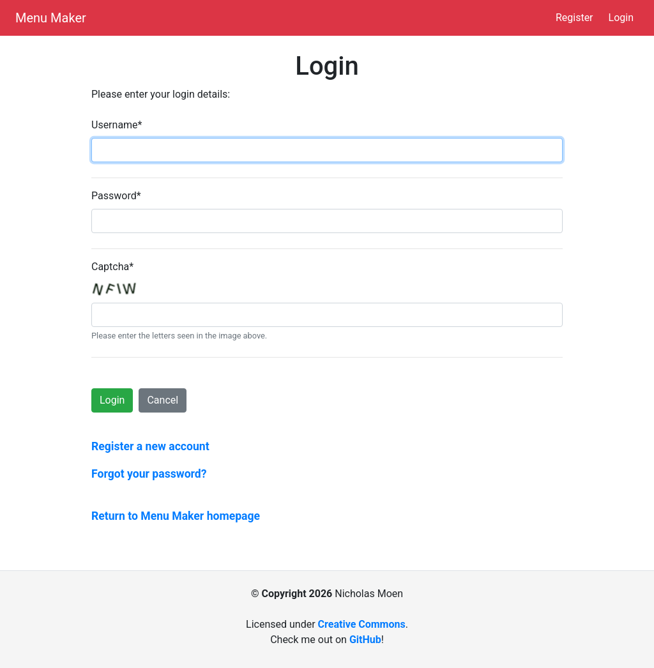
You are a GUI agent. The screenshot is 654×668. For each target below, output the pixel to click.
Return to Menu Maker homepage (175, 516)
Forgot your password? (149, 473)
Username (116, 125)
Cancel (162, 400)
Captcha (112, 267)
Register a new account (150, 446)
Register (574, 17)
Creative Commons (362, 624)
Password (116, 196)
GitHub (365, 640)
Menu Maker (50, 18)
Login (621, 17)
